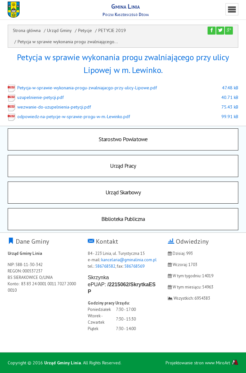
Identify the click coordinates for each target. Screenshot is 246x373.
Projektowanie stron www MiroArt (202, 363)
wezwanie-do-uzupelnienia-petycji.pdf (111, 107)
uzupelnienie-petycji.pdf (111, 97)
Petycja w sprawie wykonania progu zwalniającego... (68, 42)
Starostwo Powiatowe (123, 139)
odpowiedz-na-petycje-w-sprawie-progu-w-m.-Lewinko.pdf (111, 116)
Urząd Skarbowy (122, 192)
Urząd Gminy (59, 30)
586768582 (105, 266)
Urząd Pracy (123, 165)
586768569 (134, 266)
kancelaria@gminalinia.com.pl (129, 260)
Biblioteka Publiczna (123, 219)
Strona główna (27, 30)
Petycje (85, 30)
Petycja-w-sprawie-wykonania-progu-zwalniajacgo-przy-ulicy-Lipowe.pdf (111, 88)
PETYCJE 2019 (112, 30)
